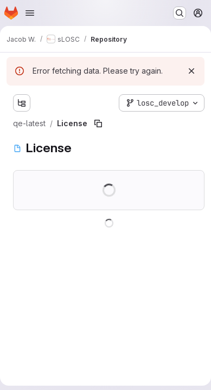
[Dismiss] (191, 70)
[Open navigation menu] (30, 13)
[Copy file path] (98, 123)
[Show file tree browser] (21, 103)
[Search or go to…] (179, 13)
